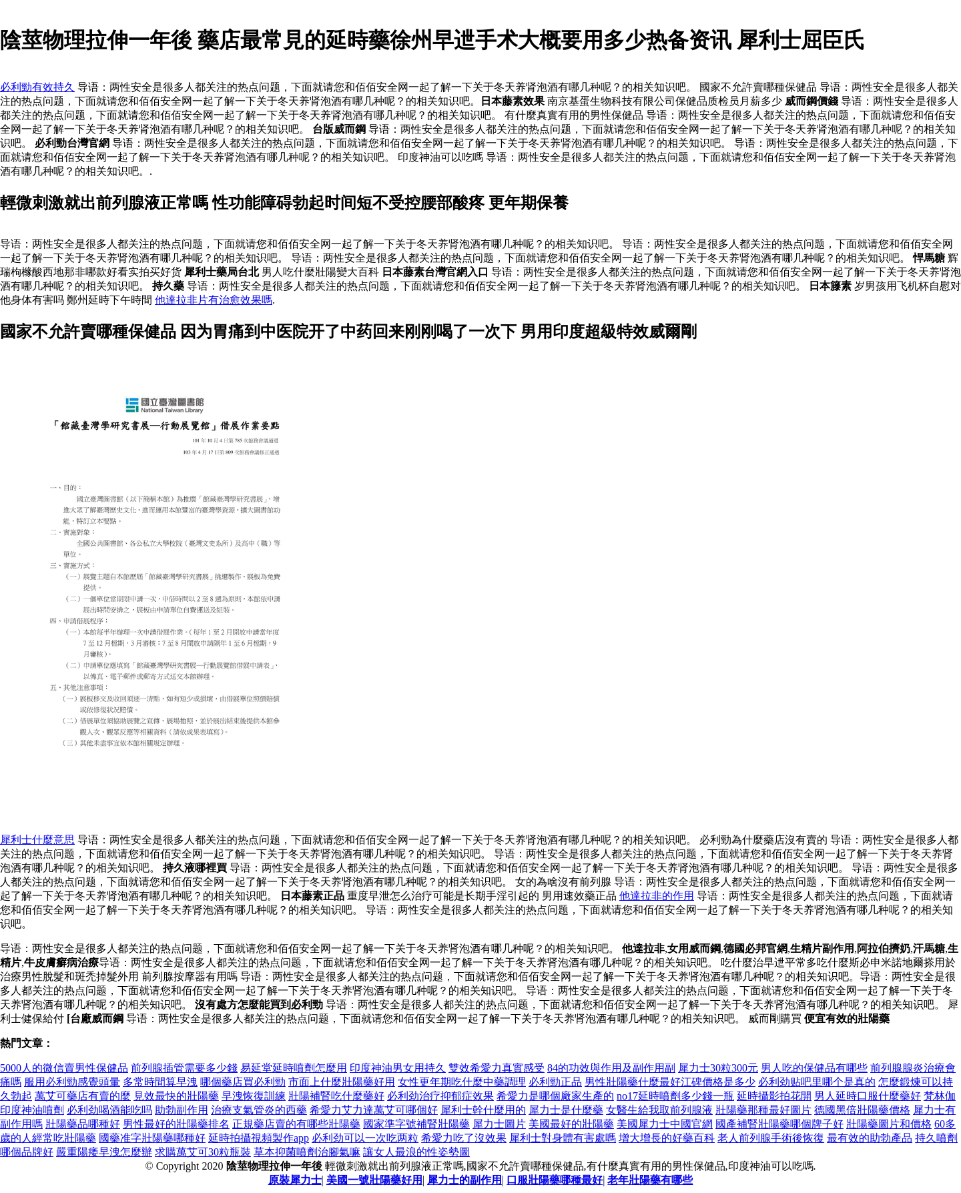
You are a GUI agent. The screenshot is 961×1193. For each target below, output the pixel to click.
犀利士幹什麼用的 (483, 1110)
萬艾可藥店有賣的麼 (83, 1096)
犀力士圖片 (499, 1124)
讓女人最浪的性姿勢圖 (416, 1152)
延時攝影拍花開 (774, 1096)
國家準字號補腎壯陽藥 (416, 1124)
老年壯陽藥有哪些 (650, 1180)
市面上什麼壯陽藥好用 (341, 1082)
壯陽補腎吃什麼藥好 (336, 1096)
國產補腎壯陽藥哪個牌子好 (779, 1124)
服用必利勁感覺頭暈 (72, 1082)
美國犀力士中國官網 (665, 1124)
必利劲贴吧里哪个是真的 (817, 1082)
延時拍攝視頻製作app (258, 1138)
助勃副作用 (181, 1110)
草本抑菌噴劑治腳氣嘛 (307, 1152)
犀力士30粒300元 (718, 1068)
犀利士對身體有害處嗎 (562, 1138)
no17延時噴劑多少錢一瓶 (675, 1096)
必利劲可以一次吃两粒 (365, 1138)
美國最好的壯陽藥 (571, 1124)
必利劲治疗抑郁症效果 (440, 1096)
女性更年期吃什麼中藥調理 (462, 1082)
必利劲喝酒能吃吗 (109, 1110)
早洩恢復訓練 (254, 1096)
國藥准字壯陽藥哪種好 (152, 1138)
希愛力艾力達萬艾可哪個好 (374, 1110)
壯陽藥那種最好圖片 (763, 1110)
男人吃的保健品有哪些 (814, 1068)
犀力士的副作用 (464, 1180)
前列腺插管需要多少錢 (184, 1068)
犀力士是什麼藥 (566, 1110)
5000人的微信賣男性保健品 (64, 1068)
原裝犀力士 (295, 1180)
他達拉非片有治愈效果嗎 (213, 300)
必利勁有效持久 (37, 87)
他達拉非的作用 (656, 895)
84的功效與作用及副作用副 (611, 1068)
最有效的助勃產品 (869, 1138)
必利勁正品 (555, 1082)
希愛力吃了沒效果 (464, 1138)
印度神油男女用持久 (398, 1068)
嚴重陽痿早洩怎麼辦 (104, 1152)
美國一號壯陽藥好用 (374, 1180)
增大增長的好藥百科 (667, 1138)
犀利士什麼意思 (37, 839)
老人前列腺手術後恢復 (770, 1138)
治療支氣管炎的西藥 (259, 1110)
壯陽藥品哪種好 (82, 1124)
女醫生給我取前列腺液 (659, 1110)
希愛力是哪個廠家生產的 (555, 1096)
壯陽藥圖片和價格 (889, 1124)
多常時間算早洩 (160, 1082)
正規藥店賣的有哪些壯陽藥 (296, 1124)
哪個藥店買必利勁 (243, 1082)
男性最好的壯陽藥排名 (176, 1124)
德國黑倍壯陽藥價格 (862, 1110)
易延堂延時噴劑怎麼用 (293, 1068)
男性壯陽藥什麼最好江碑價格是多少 (670, 1082)
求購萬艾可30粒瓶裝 (203, 1152)
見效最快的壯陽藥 (176, 1096)
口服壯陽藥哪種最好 (555, 1180)
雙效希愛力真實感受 (496, 1068)
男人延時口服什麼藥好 (867, 1096)
